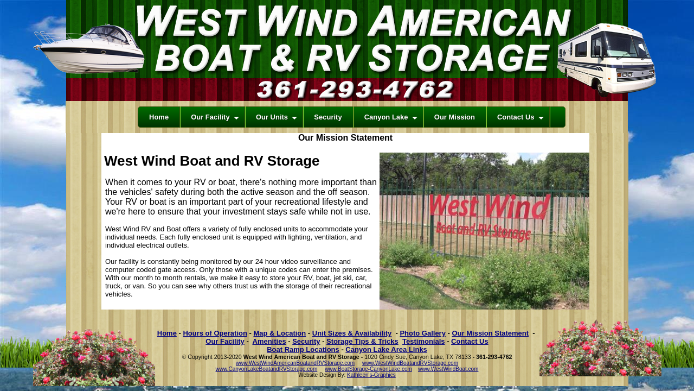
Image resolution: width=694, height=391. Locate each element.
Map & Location (279, 333)
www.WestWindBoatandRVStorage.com (410, 363)
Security (306, 341)
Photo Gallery (423, 333)
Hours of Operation (215, 333)
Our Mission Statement (490, 333)
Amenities (269, 341)
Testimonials (423, 341)
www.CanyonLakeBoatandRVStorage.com (267, 369)
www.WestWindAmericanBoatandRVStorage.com (295, 363)
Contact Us (470, 341)
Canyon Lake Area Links (386, 349)
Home (167, 333)
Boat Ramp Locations (303, 349)
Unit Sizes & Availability (351, 333)
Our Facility (225, 341)
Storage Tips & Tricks (362, 341)
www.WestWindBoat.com (448, 369)
